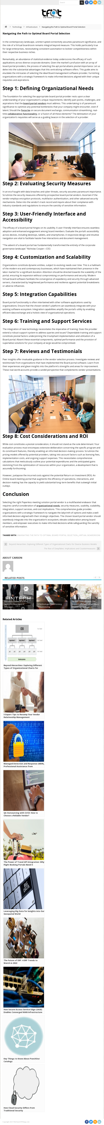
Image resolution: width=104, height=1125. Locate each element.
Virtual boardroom (89, 535)
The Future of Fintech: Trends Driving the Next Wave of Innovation (16, 604)
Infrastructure (32, 27)
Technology (17, 27)
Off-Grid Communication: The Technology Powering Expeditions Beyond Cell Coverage (85, 604)
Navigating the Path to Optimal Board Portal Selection (47, 535)
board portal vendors (34, 103)
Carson (17, 557)
